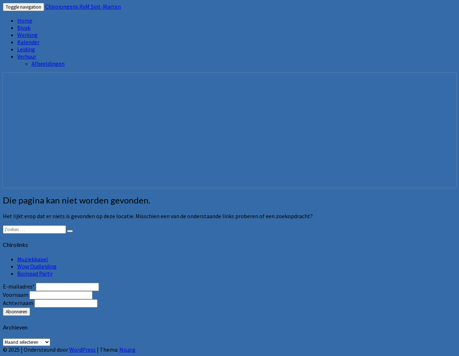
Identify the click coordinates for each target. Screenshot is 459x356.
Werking (27, 34)
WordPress (82, 349)
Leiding (26, 49)
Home (24, 20)
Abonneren (16, 312)
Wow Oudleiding (37, 266)
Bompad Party (34, 273)
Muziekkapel (32, 259)
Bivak (23, 27)
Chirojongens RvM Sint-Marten (83, 6)
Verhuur (26, 56)
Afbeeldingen (48, 63)
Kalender (28, 42)
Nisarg (127, 349)
